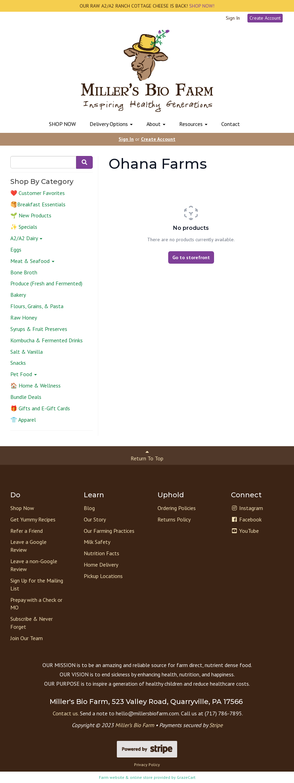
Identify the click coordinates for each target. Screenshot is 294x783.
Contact (230, 123)
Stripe (216, 725)
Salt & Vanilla (26, 351)
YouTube (245, 530)
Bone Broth (23, 272)
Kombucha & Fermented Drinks (46, 340)
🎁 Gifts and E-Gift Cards (40, 408)
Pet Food (23, 374)
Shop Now (22, 508)
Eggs (15, 249)
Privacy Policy (147, 764)
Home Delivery (101, 564)
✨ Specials (23, 226)
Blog (89, 508)
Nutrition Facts (101, 553)
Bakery (18, 294)
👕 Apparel (23, 419)
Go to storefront (191, 257)
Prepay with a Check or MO (36, 603)
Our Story (95, 519)
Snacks (18, 362)
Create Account (265, 18)
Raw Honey (23, 317)
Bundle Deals (25, 396)
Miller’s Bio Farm (134, 725)
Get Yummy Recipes (32, 519)
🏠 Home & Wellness (35, 385)
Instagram (247, 508)
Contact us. (66, 713)
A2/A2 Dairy (26, 238)
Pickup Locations (103, 575)
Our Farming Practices (109, 530)
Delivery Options (111, 123)
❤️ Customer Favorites (37, 192)
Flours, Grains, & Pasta (36, 306)
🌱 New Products (30, 215)
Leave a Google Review (28, 545)
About (155, 123)
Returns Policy (174, 519)
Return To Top (147, 455)
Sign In (233, 18)
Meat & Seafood (32, 260)
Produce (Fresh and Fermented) (46, 283)
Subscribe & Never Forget (31, 622)
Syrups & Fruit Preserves (38, 328)
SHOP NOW (62, 123)
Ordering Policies (177, 508)
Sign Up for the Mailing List (36, 584)
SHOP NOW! (201, 6)
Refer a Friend (26, 530)
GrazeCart (186, 777)
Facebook (246, 519)
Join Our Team (26, 638)
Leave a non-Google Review (33, 565)
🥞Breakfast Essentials (37, 204)
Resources (193, 123)
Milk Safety (97, 541)
